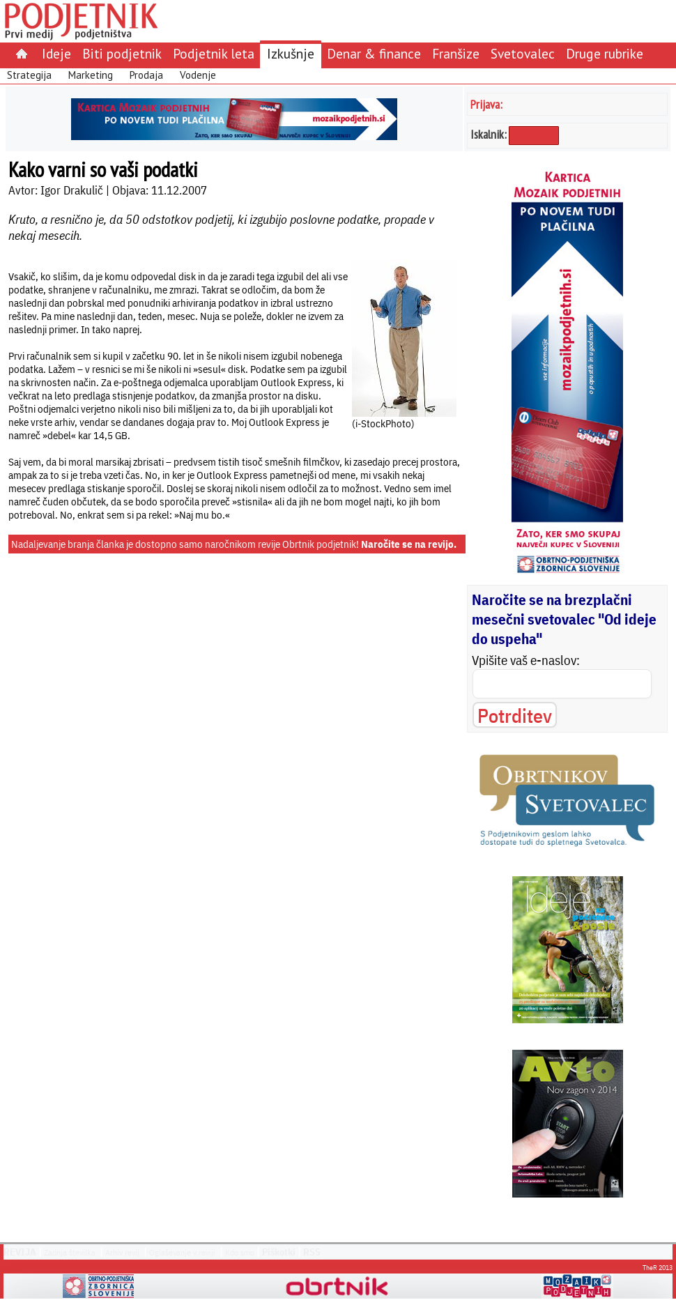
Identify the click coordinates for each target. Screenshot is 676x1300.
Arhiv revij (122, 1252)
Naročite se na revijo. (408, 544)
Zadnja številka (69, 1252)
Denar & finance (374, 53)
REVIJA (19, 1252)
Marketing (90, 75)
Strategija (29, 75)
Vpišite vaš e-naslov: (526, 660)
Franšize (455, 53)
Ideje (56, 53)
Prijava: (486, 104)
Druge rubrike (604, 53)
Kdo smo (239, 1252)
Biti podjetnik (122, 53)
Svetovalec (523, 53)
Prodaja (146, 75)
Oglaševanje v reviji (182, 1252)
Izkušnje (290, 53)
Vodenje (198, 75)
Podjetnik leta (213, 53)
